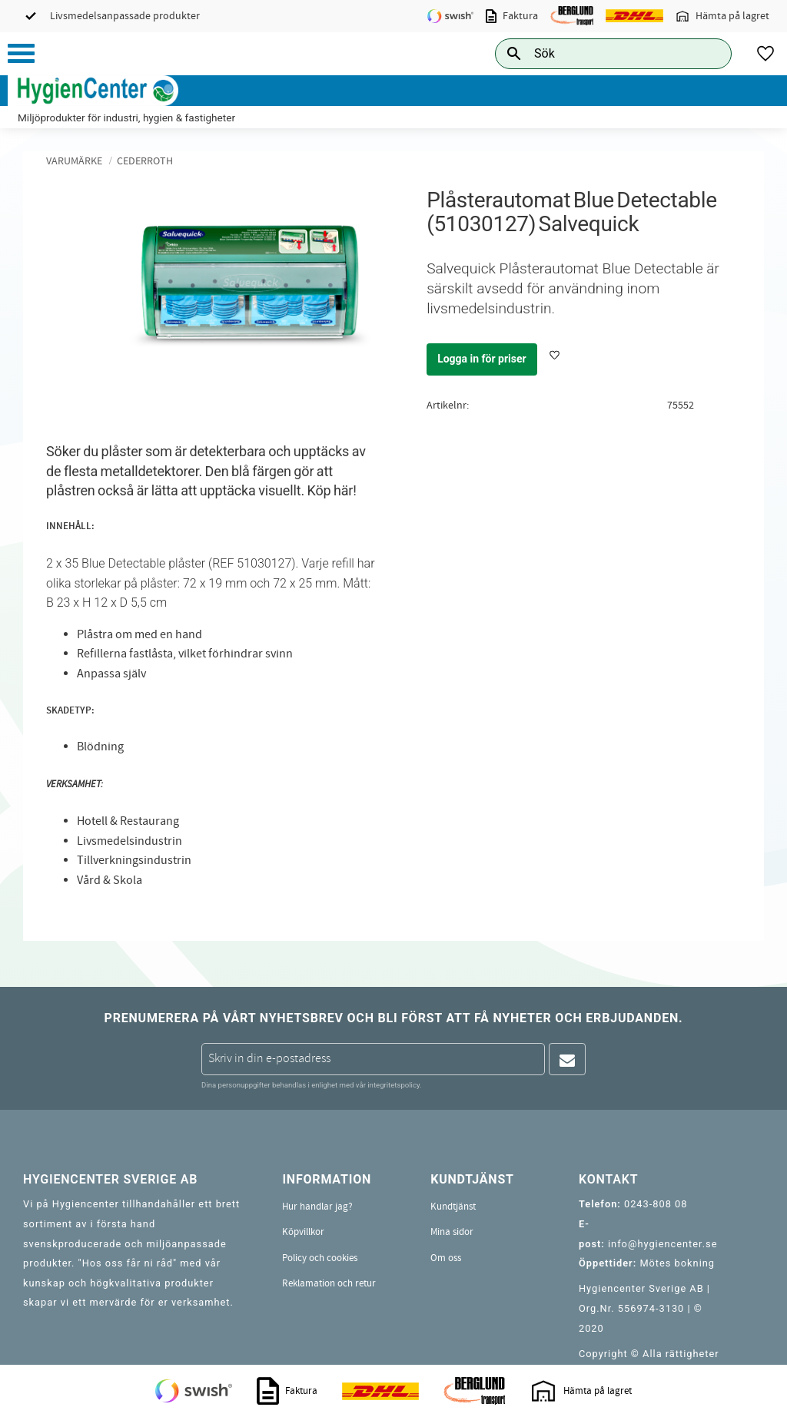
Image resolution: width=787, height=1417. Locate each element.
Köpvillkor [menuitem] (303, 1232)
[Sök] (707, 53)
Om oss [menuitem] (445, 1258)
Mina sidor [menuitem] (451, 1232)
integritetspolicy (393, 1085)
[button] (21, 53)
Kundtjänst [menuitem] (453, 1206)
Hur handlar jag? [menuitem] (317, 1206)
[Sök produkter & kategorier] (596, 53)
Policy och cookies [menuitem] (319, 1258)
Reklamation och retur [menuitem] (329, 1283)
